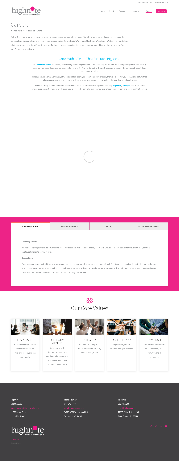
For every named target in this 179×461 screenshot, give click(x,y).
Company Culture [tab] (30, 226)
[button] (151, 426)
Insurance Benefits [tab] (69, 226)
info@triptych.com (126, 408)
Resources (136, 11)
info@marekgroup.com (74, 408)
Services (123, 11)
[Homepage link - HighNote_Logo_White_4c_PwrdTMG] (28, 435)
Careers (149, 11)
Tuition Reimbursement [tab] (148, 226)
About (112, 11)
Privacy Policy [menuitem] (15, 439)
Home (102, 11)
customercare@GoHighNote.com (25, 408)
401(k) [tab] (109, 226)
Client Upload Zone (161, 2)
